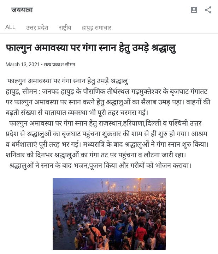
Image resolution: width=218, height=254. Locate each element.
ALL (10, 26)
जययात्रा (22, 10)
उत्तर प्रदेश (37, 27)
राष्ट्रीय (65, 27)
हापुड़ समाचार (96, 27)
